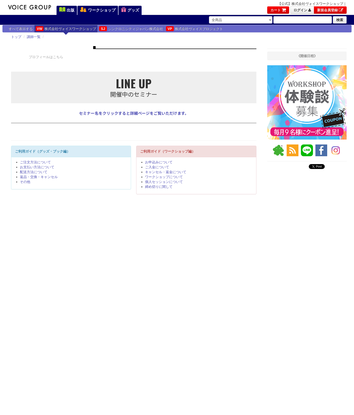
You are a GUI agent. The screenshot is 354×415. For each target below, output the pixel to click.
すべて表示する (21, 29)
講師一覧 (34, 37)
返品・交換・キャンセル (39, 177)
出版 (66, 10)
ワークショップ (97, 10)
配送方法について (33, 172)
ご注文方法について (35, 162)
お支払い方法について (37, 167)
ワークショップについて (164, 177)
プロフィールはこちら (46, 57)
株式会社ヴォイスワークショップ (66, 28)
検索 (339, 20)
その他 (25, 182)
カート (278, 10)
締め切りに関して (159, 187)
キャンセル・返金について (165, 172)
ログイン (302, 10)
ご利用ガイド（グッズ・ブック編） (42, 151)
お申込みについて (159, 162)
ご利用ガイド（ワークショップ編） (167, 151)
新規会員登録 (330, 10)
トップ (16, 37)
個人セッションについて (164, 182)
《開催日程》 (307, 56)
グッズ (130, 10)
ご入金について (157, 167)
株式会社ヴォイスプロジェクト (194, 28)
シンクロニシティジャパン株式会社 (131, 28)
